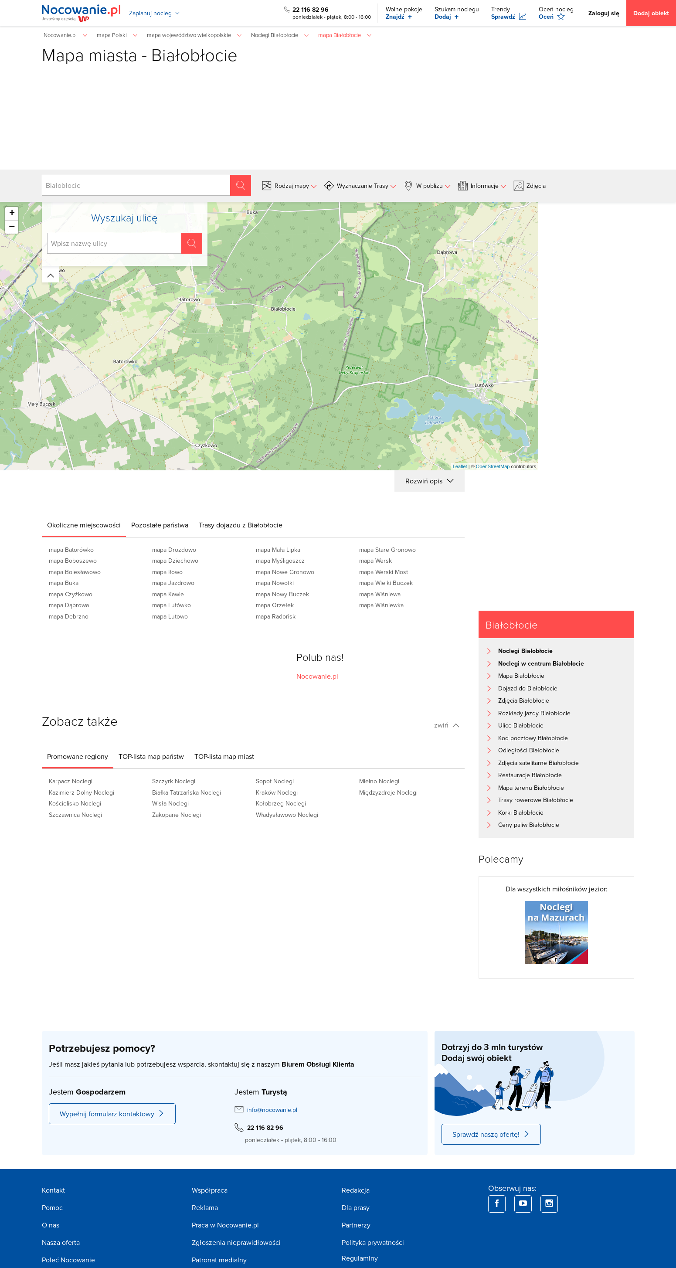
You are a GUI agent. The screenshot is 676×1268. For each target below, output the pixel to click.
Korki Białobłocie (521, 812)
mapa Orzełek (275, 605)
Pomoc (52, 1207)
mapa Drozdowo (174, 549)
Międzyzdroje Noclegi (388, 792)
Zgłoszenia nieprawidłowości (236, 1242)
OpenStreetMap (493, 466)
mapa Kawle (168, 594)
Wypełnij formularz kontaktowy (112, 1113)
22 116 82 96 (310, 9)
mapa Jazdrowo (173, 582)
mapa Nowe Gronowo (285, 572)
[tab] (84, 525)
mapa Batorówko (71, 549)
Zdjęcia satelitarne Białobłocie (538, 762)
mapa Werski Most (383, 572)
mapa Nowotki (275, 582)
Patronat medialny (219, 1260)
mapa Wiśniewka (381, 605)
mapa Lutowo (170, 616)
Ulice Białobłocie (521, 725)
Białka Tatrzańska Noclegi (186, 792)
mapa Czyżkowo (70, 594)
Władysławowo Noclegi (287, 814)
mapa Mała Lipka (278, 549)
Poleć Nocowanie (68, 1260)
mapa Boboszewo (73, 560)
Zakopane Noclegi (176, 814)
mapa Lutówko (171, 605)
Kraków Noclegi (277, 792)
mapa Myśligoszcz (280, 560)
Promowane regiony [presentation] (77, 756)
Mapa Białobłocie (521, 675)
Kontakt (53, 1190)
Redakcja (356, 1190)
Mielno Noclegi (379, 781)
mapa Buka (63, 582)
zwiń (446, 725)
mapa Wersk (375, 560)
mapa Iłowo (167, 572)
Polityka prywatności (373, 1242)
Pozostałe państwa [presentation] (159, 525)
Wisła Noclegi (170, 803)
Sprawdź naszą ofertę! (491, 1134)
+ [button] (12, 213)
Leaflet (460, 466)
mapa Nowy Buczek (282, 594)
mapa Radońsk (276, 616)
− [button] (12, 227)
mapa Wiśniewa (380, 594)
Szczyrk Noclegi (173, 781)
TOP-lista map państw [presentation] (151, 756)
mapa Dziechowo (175, 560)
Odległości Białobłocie (528, 750)
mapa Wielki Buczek (386, 582)
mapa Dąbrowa (69, 605)
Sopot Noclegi (275, 781)
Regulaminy (360, 1258)
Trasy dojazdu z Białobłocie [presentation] (240, 525)
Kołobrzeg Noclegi (281, 803)
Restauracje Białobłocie (530, 775)
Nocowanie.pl (317, 676)
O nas (50, 1225)
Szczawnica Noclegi (75, 814)
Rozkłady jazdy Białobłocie (534, 713)
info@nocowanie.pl (272, 1109)
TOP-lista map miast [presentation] (224, 756)
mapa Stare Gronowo (387, 549)
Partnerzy (356, 1225)
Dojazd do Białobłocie (527, 688)
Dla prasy (356, 1207)
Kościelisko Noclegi (75, 803)
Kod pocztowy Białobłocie (533, 738)
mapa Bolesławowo (75, 572)
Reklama (205, 1207)
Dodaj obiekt (651, 13)
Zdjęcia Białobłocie (523, 700)
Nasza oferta (61, 1242)
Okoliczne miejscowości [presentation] (84, 525)
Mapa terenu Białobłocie (531, 787)
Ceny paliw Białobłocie (528, 824)
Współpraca (210, 1190)
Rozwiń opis (429, 481)
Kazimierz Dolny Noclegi (81, 792)
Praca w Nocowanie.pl (225, 1225)
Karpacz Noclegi (70, 781)
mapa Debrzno (68, 616)
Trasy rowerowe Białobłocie (535, 799)
